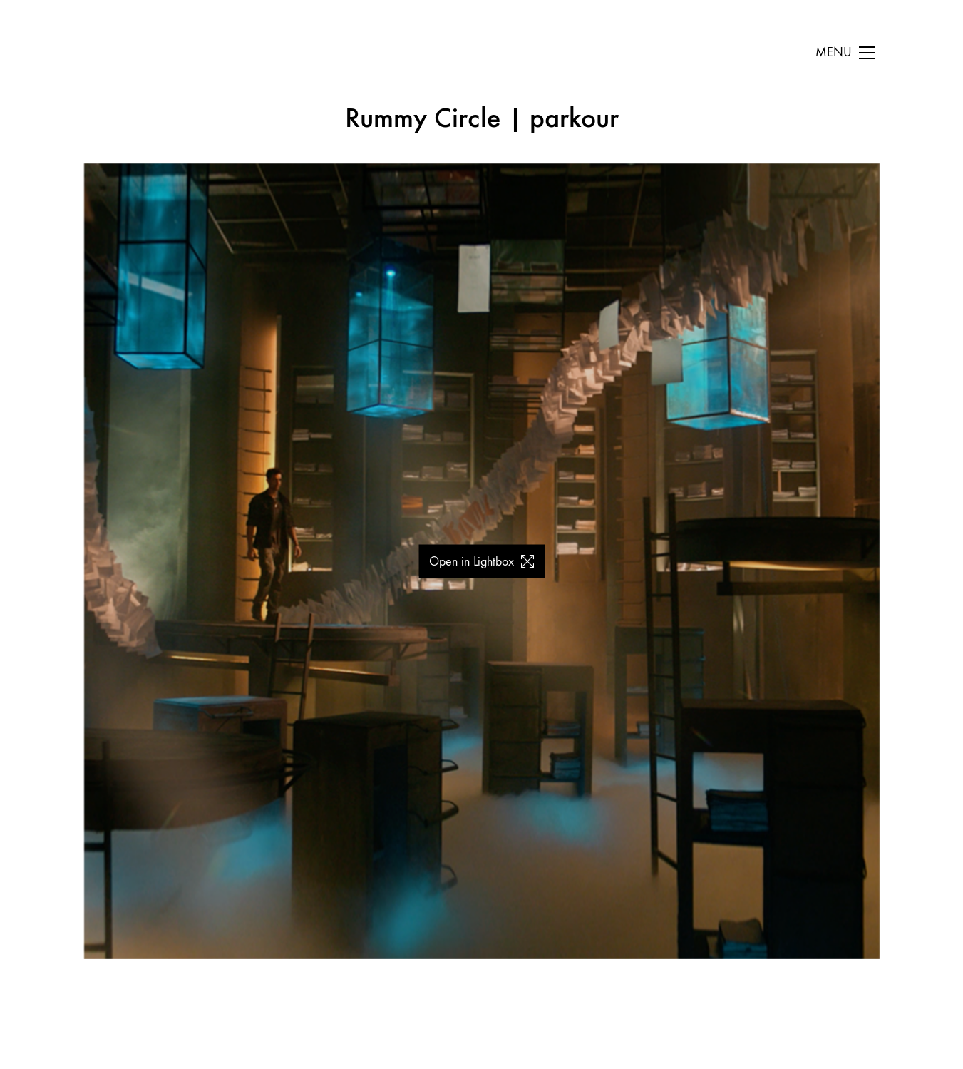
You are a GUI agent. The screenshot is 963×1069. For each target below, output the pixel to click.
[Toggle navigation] (845, 53)
